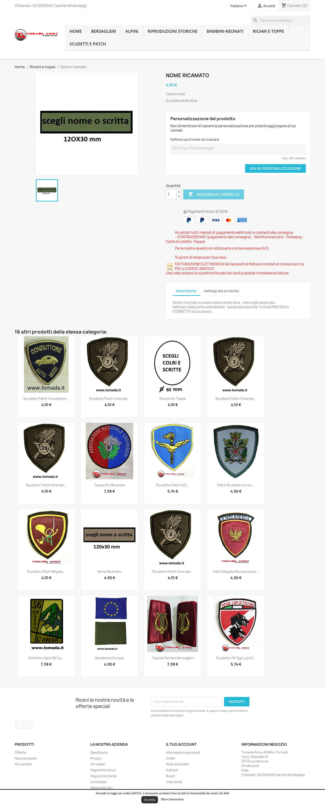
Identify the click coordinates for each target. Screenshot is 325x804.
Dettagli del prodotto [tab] (221, 291)
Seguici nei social (103, 776)
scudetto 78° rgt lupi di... (236, 658)
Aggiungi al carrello (213, 194)
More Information (172, 799)
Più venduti (23, 764)
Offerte (20, 752)
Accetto (149, 800)
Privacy (95, 758)
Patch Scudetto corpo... (236, 485)
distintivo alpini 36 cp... (46, 658)
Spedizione (99, 752)
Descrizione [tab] (186, 291)
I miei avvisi (174, 782)
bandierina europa (109, 658)
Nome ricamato (109, 571)
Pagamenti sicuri (103, 770)
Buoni (170, 776)
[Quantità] (171, 194)
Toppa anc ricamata (109, 485)
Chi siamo (97, 764)
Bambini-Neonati (225, 31)
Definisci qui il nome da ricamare (194, 139)
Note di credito (177, 764)
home (76, 31)
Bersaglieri (103, 31)
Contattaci (98, 782)
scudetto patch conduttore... (46, 398)
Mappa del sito (101, 787)
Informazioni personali (183, 752)
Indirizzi (172, 770)
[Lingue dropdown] (239, 6)
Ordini (170, 758)
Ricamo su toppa (173, 398)
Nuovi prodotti (26, 758)
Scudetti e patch (88, 44)
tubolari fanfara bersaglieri (173, 658)
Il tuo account (181, 744)
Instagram (29, 724)
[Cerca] (280, 20)
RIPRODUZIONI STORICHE (172, 31)
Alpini (131, 31)
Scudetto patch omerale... (109, 398)
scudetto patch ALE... (172, 485)
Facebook (19, 724)
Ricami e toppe (268, 31)
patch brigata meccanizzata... (236, 571)
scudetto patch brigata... (46, 571)
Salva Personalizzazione (275, 168)
